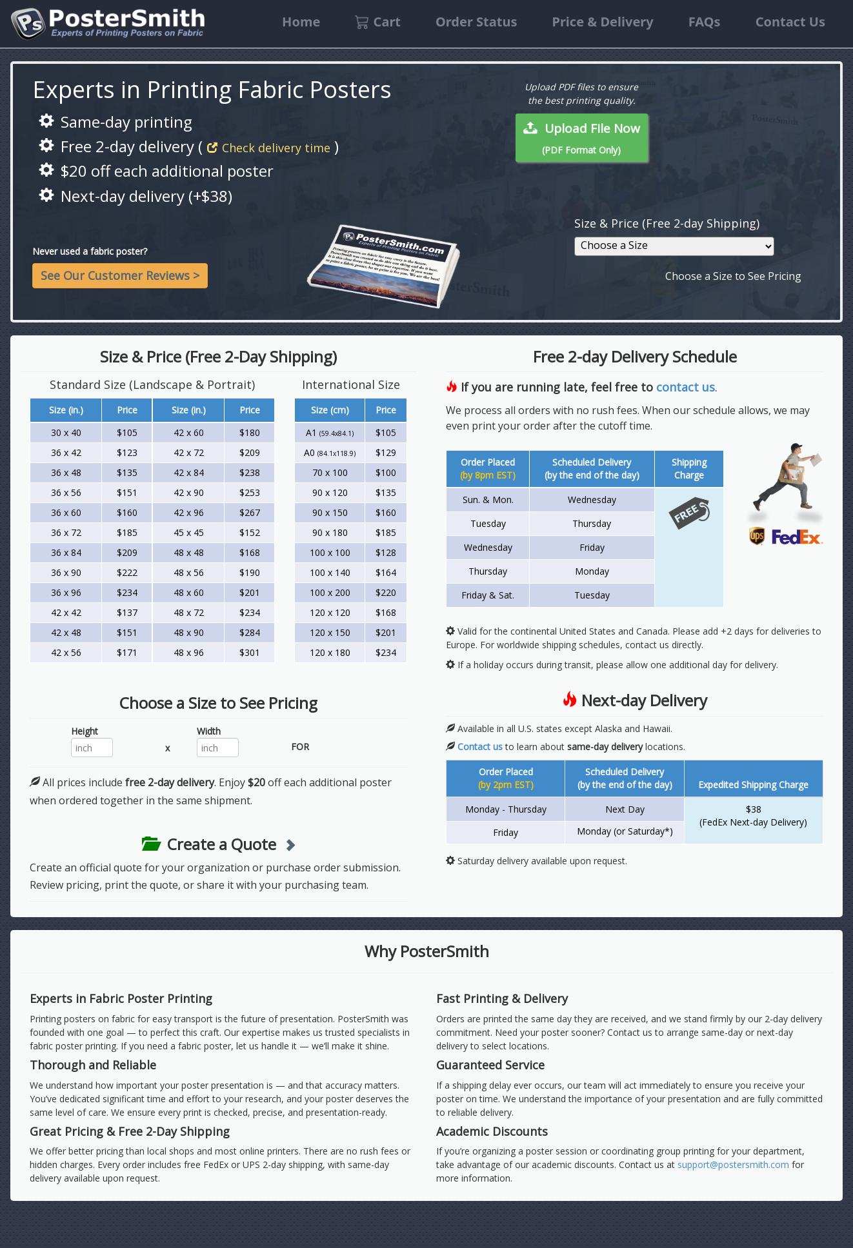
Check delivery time (268, 147)
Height (84, 731)
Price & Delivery (602, 21)
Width (209, 731)
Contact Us (790, 21)
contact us (685, 387)
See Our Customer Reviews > (120, 275)
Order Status (476, 21)
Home (301, 21)
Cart (378, 21)
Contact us (480, 746)
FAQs (704, 21)
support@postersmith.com (733, 1164)
